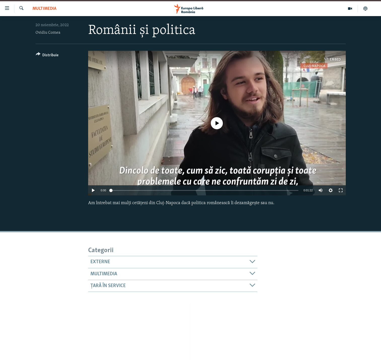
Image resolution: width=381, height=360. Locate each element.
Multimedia (44, 8)
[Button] (47, 56)
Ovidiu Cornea (48, 33)
